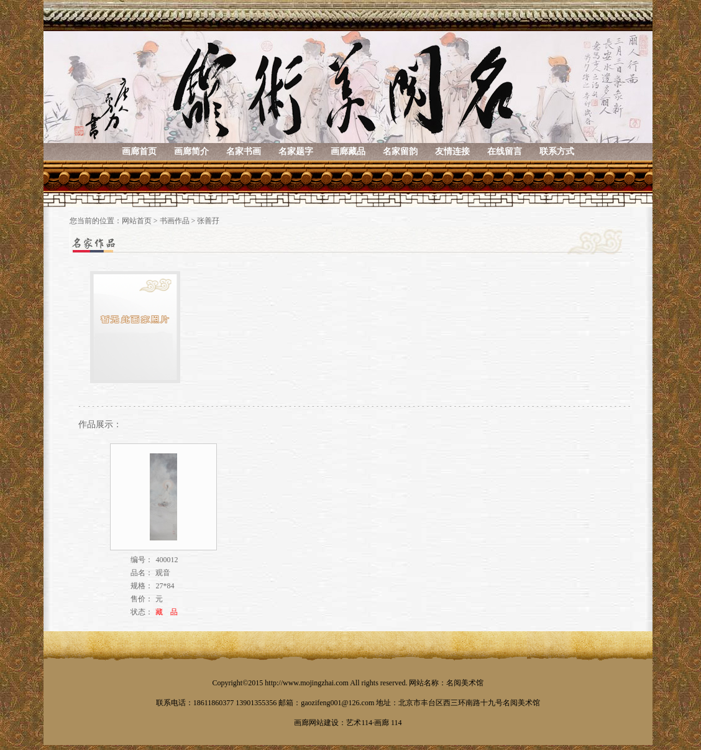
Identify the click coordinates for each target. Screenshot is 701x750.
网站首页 (137, 220)
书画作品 (175, 220)
